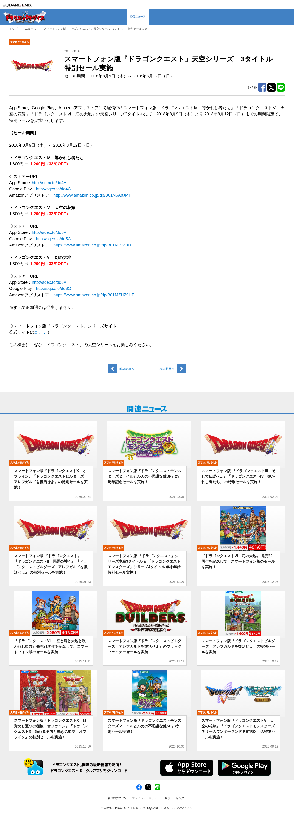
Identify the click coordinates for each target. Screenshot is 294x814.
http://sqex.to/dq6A (49, 282)
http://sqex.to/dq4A (49, 183)
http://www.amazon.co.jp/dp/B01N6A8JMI (91, 195)
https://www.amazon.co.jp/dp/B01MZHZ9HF (93, 295)
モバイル (19, 42)
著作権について (117, 798)
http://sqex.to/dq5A (49, 232)
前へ (127, 368)
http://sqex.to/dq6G (53, 288)
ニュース (30, 28)
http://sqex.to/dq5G (53, 239)
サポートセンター (176, 798)
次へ (167, 368)
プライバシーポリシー (146, 798)
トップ (13, 28)
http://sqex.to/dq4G (53, 189)
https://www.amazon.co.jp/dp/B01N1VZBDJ (93, 245)
